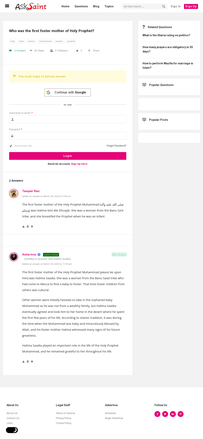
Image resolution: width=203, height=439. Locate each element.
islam (21, 38)
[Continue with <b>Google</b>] (67, 90)
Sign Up (191, 6)
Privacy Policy (63, 415)
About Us (12, 410)
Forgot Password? (116, 143)
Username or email (21, 110)
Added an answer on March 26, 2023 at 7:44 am (46, 193)
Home (65, 6)
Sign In (176, 6)
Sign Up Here (79, 161)
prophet (71, 38)
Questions (81, 6)
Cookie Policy (63, 420)
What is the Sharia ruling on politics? (166, 33)
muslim (59, 38)
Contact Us (13, 415)
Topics (109, 6)
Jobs (9, 420)
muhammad (45, 38)
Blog (96, 6)
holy (13, 38)
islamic (31, 38)
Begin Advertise (114, 415)
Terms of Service (65, 410)
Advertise (110, 410)
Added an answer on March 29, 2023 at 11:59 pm (47, 261)
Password (15, 127)
